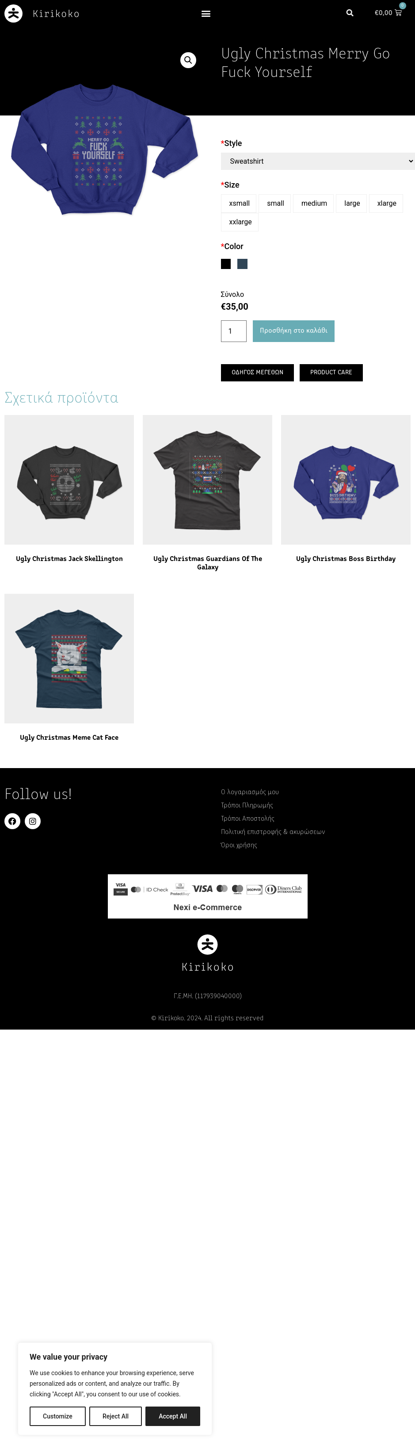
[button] (206, 13)
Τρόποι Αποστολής (247, 819)
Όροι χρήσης (239, 845)
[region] (115, 1388)
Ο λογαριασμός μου (250, 792)
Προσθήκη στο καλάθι (293, 330)
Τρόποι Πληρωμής (247, 805)
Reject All (116, 1416)
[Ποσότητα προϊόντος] (234, 331)
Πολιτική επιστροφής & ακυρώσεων (273, 832)
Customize (57, 1416)
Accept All (173, 1416)
